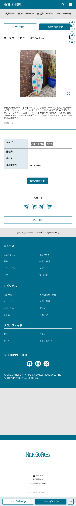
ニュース (9, 245)
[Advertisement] (38, 411)
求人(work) (10, 13)
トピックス (10, 285)
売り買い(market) (45, 13)
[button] (63, 4)
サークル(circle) (63, 13)
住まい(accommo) (26, 13)
